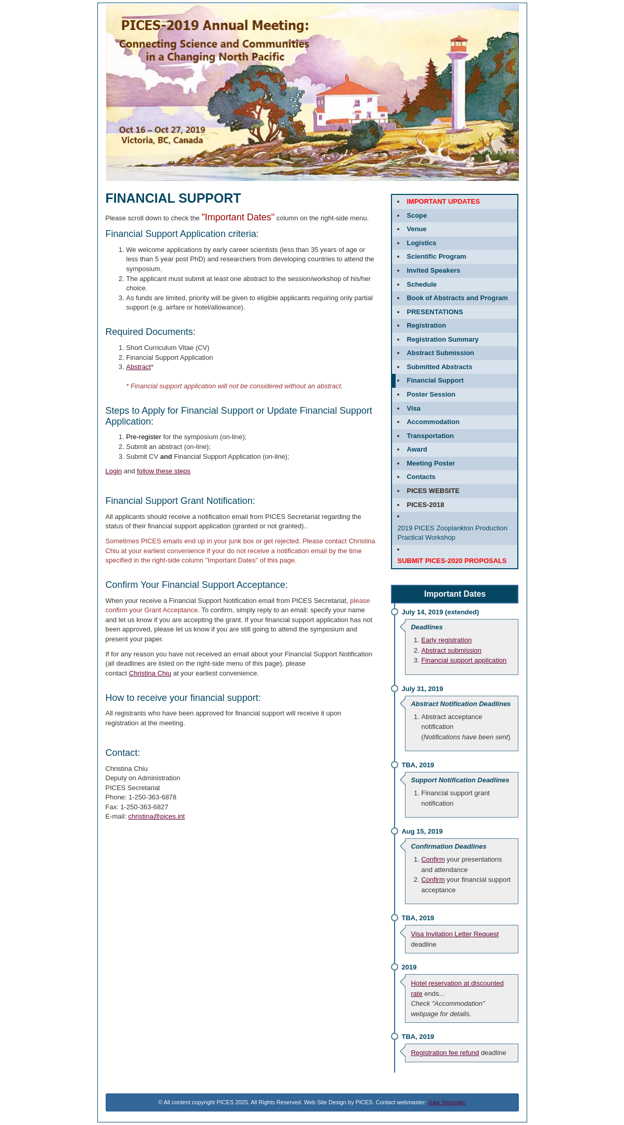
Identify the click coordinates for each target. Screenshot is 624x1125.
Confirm (433, 859)
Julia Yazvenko (447, 1102)
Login (114, 471)
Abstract (138, 367)
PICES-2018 (425, 505)
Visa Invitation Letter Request (455, 934)
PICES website (433, 491)
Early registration (446, 640)
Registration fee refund (445, 1053)
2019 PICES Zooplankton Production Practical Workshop (452, 533)
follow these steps (163, 471)
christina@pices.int (156, 816)
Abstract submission (451, 650)
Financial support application (463, 660)
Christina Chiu (150, 673)
